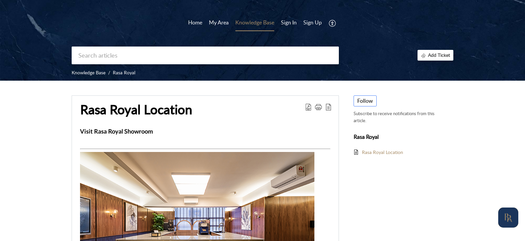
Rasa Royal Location (136, 109)
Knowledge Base (88, 72)
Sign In (289, 22)
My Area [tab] (219, 22)
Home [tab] (195, 22)
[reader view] (328, 106)
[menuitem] (289, 23)
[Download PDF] (308, 106)
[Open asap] (508, 218)
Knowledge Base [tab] (254, 22)
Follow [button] (365, 100)
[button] (318, 106)
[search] (205, 55)
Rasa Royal (124, 72)
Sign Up (312, 22)
